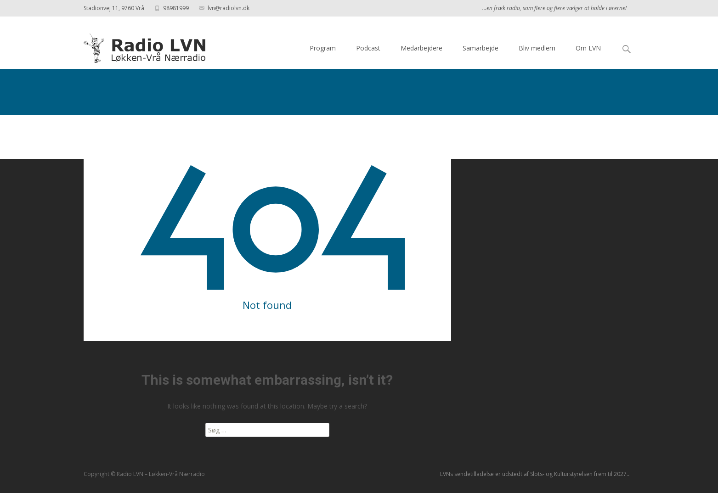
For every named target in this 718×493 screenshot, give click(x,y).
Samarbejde (480, 48)
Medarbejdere (421, 48)
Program (323, 48)
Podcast (368, 48)
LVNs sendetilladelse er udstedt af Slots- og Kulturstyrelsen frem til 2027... (535, 474)
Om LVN (588, 48)
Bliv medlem (537, 48)
